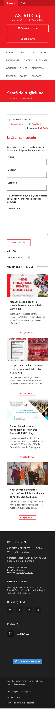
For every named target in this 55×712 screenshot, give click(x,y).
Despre (21, 52)
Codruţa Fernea (17, 124)
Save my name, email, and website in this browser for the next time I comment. (27, 198)
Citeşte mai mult (27, 336)
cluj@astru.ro (20, 573)
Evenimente (13, 60)
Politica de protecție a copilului (20, 706)
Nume (11, 156)
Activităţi (16, 98)
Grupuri (11, 68)
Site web (12, 182)
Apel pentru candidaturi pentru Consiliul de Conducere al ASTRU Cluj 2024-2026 (27, 496)
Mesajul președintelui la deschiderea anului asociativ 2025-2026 (26, 309)
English (24, 3)
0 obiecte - (29, 28)
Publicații (41, 60)
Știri (32, 52)
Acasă (9, 52)
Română (11, 3)
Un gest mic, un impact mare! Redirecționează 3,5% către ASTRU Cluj (26, 372)
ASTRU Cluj (27, 15)
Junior (24, 68)
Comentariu (14, 208)
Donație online (28, 695)
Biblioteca (38, 68)
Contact (36, 76)
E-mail (11, 169)
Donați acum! (27, 38)
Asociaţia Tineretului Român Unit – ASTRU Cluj (25, 553)
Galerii (28, 60)
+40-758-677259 (22, 570)
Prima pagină (12, 695)
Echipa (23, 76)
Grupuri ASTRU (13, 700)
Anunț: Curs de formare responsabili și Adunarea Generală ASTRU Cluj (23, 433)
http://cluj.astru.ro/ (25, 576)
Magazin (11, 76)
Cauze (43, 52)
